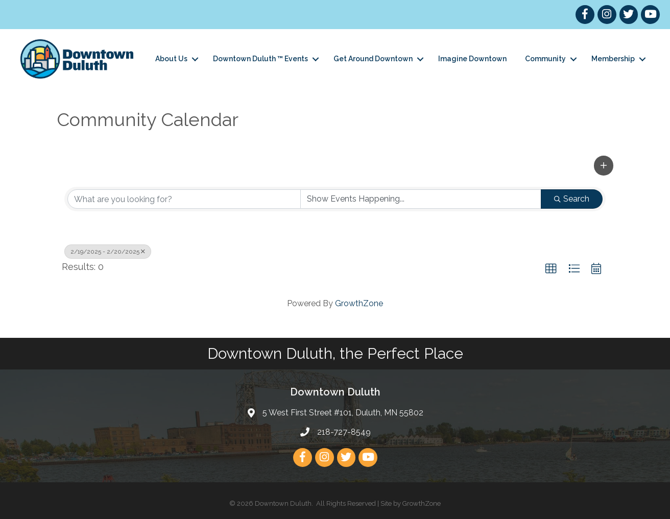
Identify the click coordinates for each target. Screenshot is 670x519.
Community (545, 59)
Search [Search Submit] (571, 199)
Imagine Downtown (472, 59)
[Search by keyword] (184, 199)
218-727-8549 (344, 432)
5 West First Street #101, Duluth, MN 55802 (342, 412)
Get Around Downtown (373, 59)
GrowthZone (359, 303)
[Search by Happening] (421, 199)
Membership (613, 59)
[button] (603, 165)
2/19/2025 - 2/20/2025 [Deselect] (107, 251)
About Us (171, 59)
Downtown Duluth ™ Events (260, 59)
